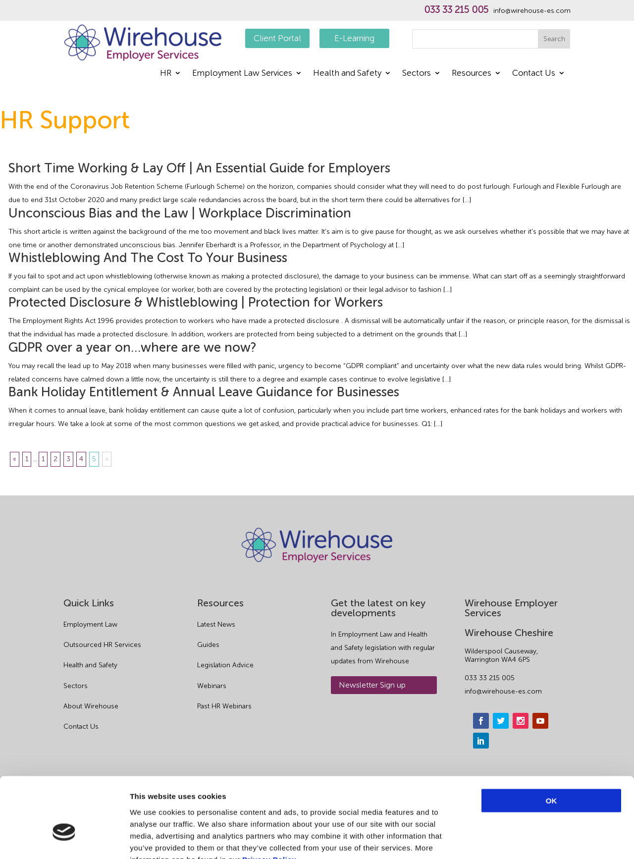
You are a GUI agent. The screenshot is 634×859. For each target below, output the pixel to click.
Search (554, 39)
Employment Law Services (242, 73)
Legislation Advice (225, 665)
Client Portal (277, 38)
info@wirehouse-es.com (532, 10)
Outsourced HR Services (102, 645)
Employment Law (90, 624)
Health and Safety (347, 73)
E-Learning (354, 38)
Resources (471, 73)
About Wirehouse (90, 706)
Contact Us (533, 73)
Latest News (216, 624)
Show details (520, 839)
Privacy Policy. (270, 799)
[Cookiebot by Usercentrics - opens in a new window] (64, 839)
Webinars (211, 686)
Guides (208, 645)
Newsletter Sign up (372, 685)
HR (165, 73)
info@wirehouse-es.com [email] (503, 691)
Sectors (416, 73)
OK (551, 740)
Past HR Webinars (224, 706)
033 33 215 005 (456, 9)
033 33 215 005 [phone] (490, 678)
